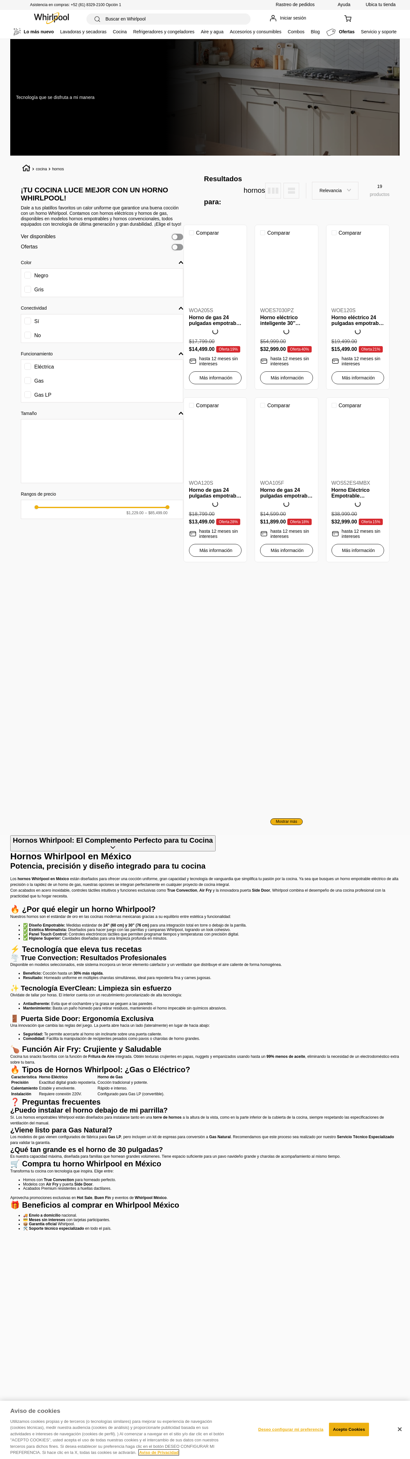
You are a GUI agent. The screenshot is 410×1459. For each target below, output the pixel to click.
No (37, 335)
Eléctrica (44, 366)
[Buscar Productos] (97, 19)
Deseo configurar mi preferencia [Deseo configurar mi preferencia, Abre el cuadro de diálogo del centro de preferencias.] (290, 1429)
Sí (36, 321)
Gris (39, 289)
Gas (39, 381)
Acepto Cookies (349, 1429)
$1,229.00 (135, 513)
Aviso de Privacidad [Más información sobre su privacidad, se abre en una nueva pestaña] (158, 1452)
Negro (41, 275)
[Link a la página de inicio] (26, 169)
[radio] (273, 191)
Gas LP (42, 395)
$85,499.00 (156, 513)
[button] (102, 262)
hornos (58, 169)
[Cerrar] (400, 1429)
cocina (41, 169)
